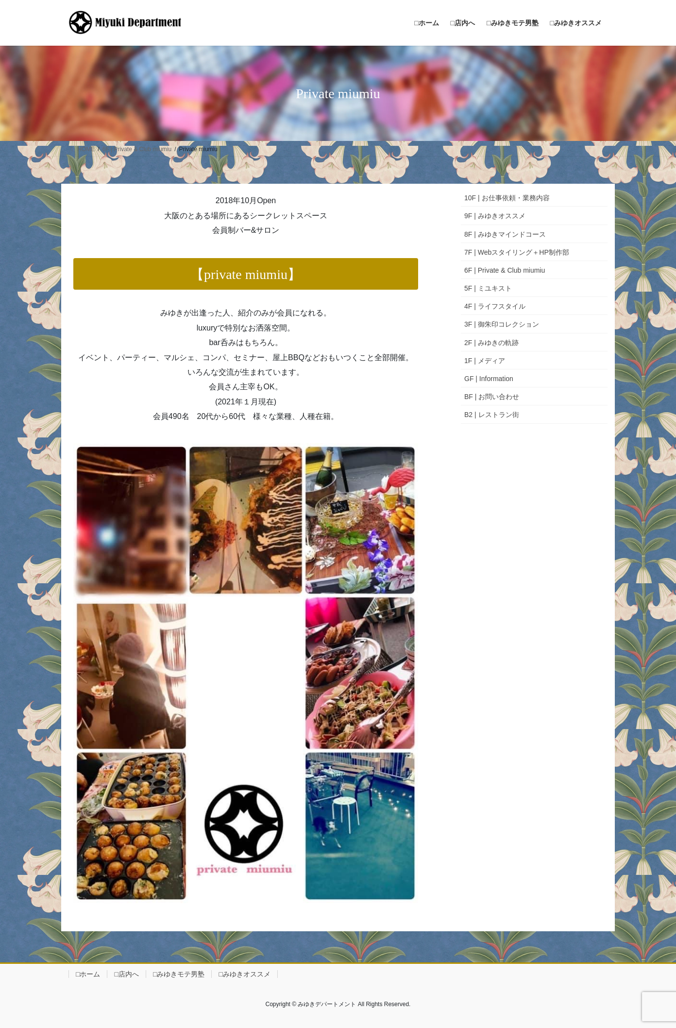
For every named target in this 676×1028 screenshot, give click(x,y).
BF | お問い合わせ (491, 397)
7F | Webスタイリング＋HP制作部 (516, 252)
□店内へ (126, 974)
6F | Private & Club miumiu (504, 270)
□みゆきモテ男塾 (178, 974)
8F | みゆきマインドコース (505, 234)
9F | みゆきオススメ (494, 216)
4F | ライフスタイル (494, 306)
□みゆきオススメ (244, 974)
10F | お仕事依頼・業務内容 (507, 198)
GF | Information (488, 379)
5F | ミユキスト (488, 288)
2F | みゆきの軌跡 (491, 343)
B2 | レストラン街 (491, 414)
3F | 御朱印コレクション (501, 324)
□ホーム (88, 974)
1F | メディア (484, 361)
